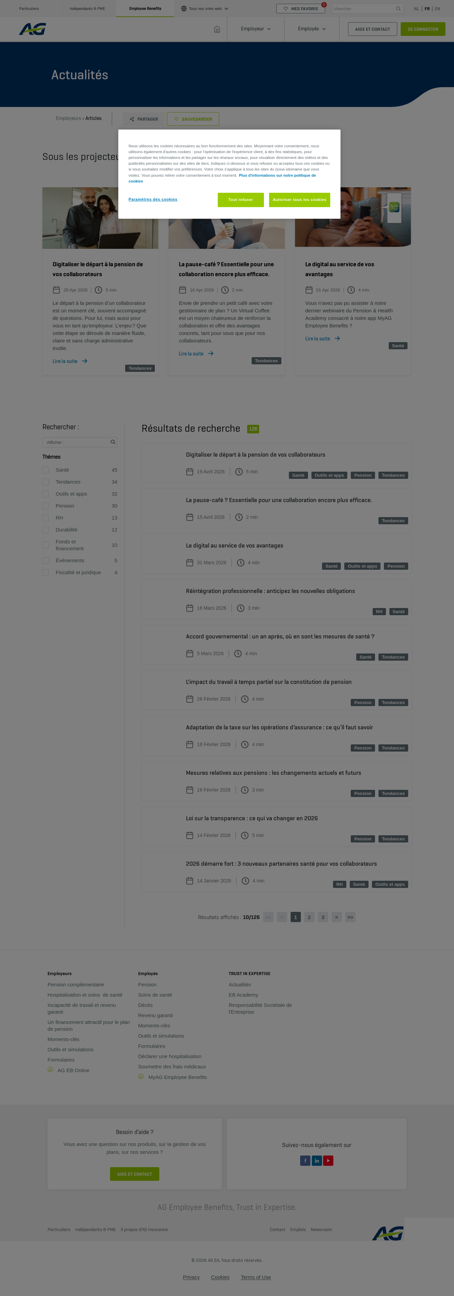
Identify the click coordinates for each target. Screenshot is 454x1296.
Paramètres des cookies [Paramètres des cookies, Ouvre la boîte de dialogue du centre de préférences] (153, 199)
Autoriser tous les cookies (299, 200)
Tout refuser (240, 200)
